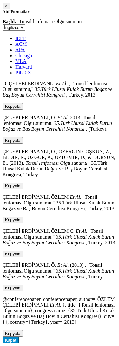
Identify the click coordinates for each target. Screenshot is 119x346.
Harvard (23, 67)
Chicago (23, 55)
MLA (21, 61)
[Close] (6, 6)
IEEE (20, 38)
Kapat (10, 340)
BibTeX (23, 72)
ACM (21, 44)
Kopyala (12, 106)
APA (20, 49)
